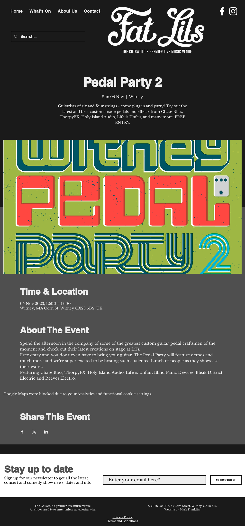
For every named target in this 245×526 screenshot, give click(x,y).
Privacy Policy (123, 517)
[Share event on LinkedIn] (46, 432)
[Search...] (47, 36)
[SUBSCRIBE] (226, 480)
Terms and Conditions (122, 521)
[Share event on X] (34, 432)
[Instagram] (233, 11)
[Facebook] (222, 11)
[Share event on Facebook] (22, 432)
